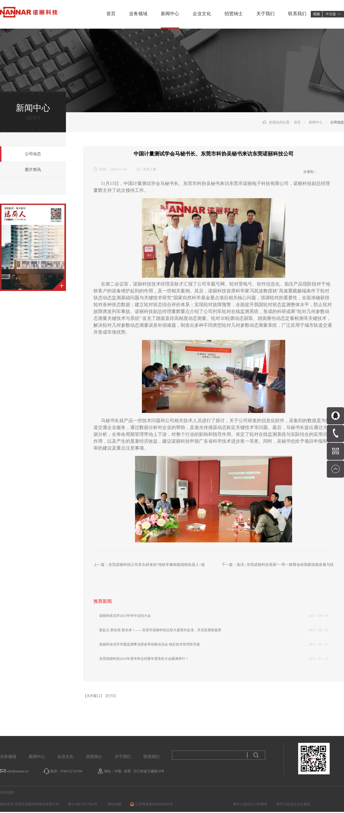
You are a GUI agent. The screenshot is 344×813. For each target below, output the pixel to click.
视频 (316, 14)
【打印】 (111, 696)
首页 (111, 13)
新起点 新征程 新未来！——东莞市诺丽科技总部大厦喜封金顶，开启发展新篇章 (160, 630)
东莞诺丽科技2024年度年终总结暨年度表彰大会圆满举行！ (144, 659)
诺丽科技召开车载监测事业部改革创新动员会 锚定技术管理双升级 (149, 644)
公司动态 (337, 122)
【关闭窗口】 (93, 696)
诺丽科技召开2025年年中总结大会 (125, 616)
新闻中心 (315, 122)
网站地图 (114, 804)
